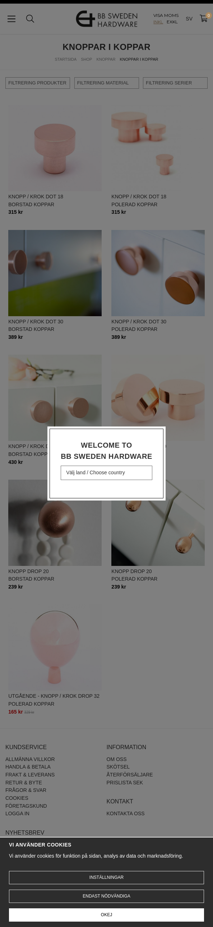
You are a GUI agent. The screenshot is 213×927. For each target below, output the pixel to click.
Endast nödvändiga (106, 896)
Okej (106, 914)
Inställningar (106, 877)
